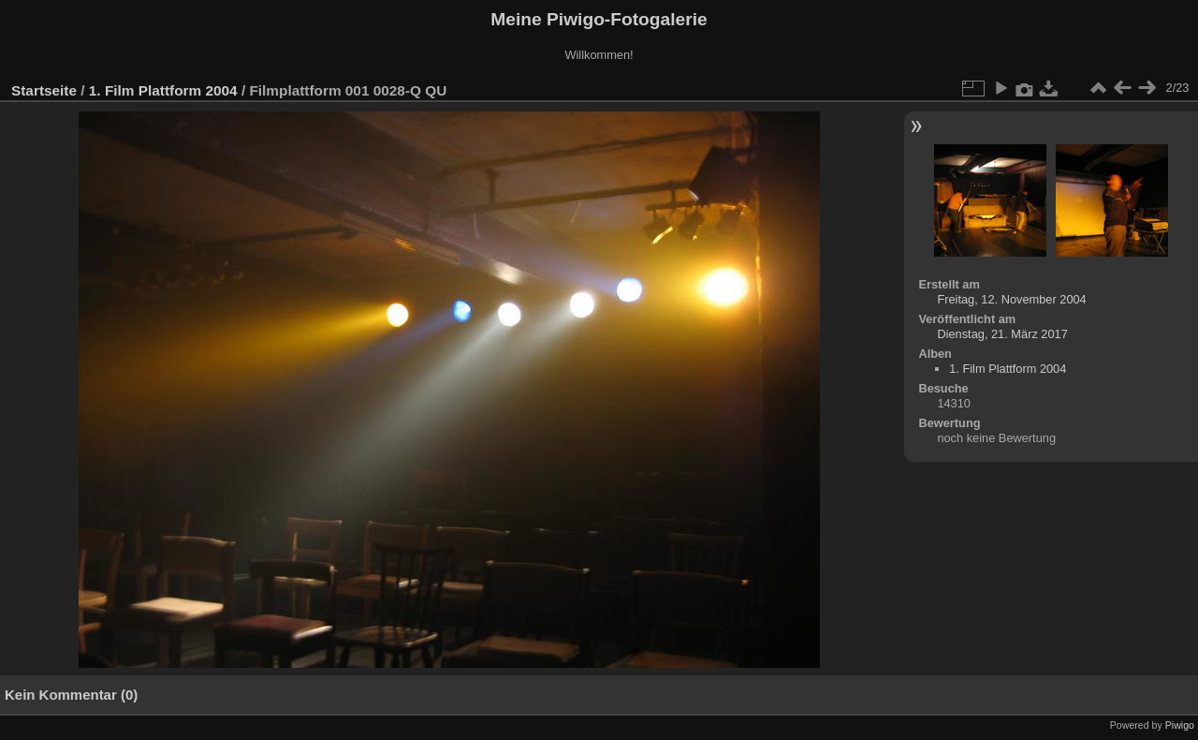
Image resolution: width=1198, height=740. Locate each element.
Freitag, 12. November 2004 (1011, 299)
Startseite (44, 90)
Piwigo (1179, 725)
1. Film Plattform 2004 (163, 90)
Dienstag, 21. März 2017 (1002, 334)
